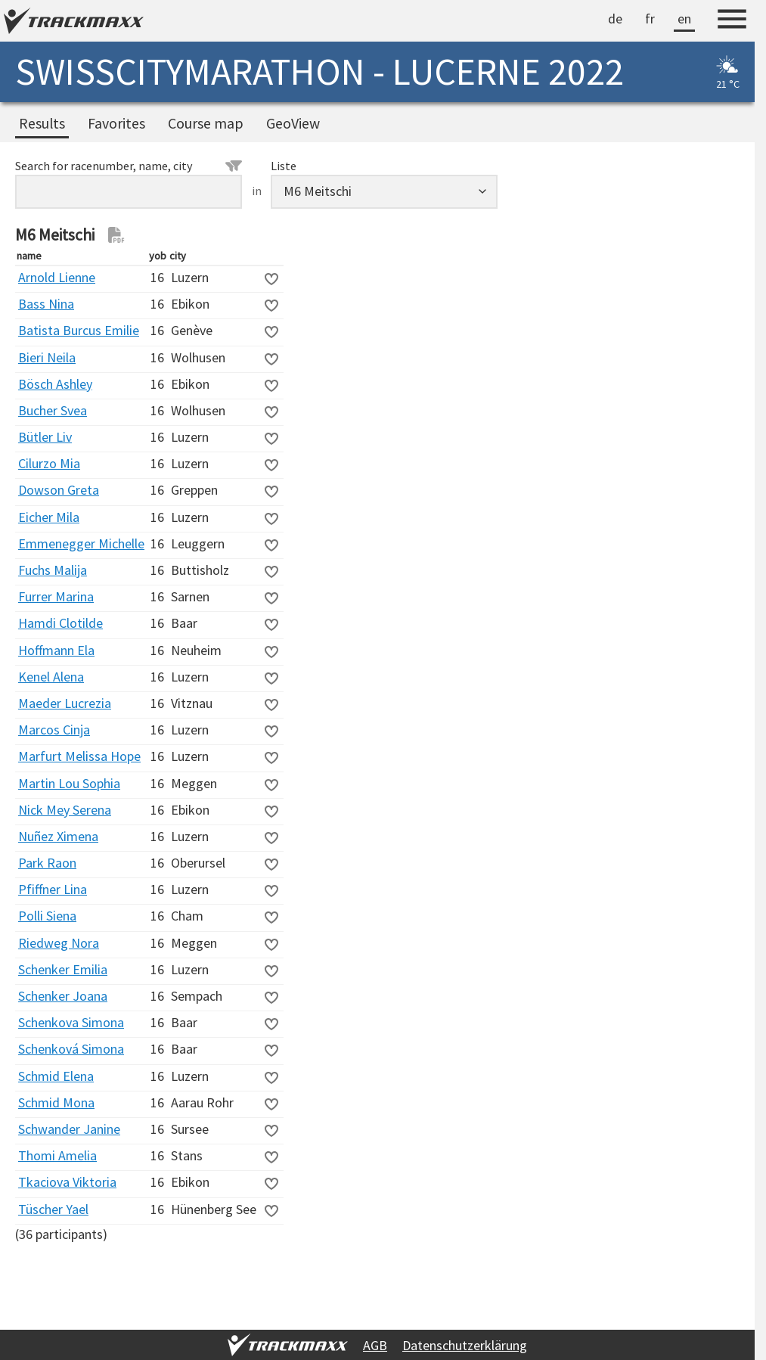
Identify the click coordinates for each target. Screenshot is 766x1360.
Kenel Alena (51, 676)
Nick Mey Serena (64, 809)
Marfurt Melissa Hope (79, 756)
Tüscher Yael (53, 1209)
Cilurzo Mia (49, 463)
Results (42, 123)
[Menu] (732, 21)
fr (650, 18)
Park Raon (47, 862)
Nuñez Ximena (58, 836)
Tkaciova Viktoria (67, 1182)
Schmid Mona (56, 1102)
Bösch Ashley (55, 384)
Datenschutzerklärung (464, 1345)
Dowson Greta (58, 489)
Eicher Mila (48, 517)
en (684, 18)
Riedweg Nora (58, 943)
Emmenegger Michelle (81, 543)
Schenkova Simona (71, 1022)
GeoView (293, 123)
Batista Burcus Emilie (78, 330)
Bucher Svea (52, 410)
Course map (205, 123)
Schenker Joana (62, 995)
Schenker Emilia (62, 969)
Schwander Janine (69, 1129)
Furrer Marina (56, 596)
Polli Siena (47, 915)
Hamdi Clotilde (60, 623)
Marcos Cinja (54, 729)
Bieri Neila (47, 357)
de (615, 18)
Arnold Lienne (56, 277)
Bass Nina (46, 303)
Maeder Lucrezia (64, 703)
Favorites (116, 123)
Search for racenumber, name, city (128, 165)
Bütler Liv (45, 437)
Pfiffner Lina (52, 889)
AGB (375, 1345)
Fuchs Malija (52, 570)
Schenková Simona (71, 1048)
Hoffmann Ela (56, 650)
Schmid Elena (56, 1076)
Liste (283, 165)
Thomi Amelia (57, 1155)
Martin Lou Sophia (69, 783)
